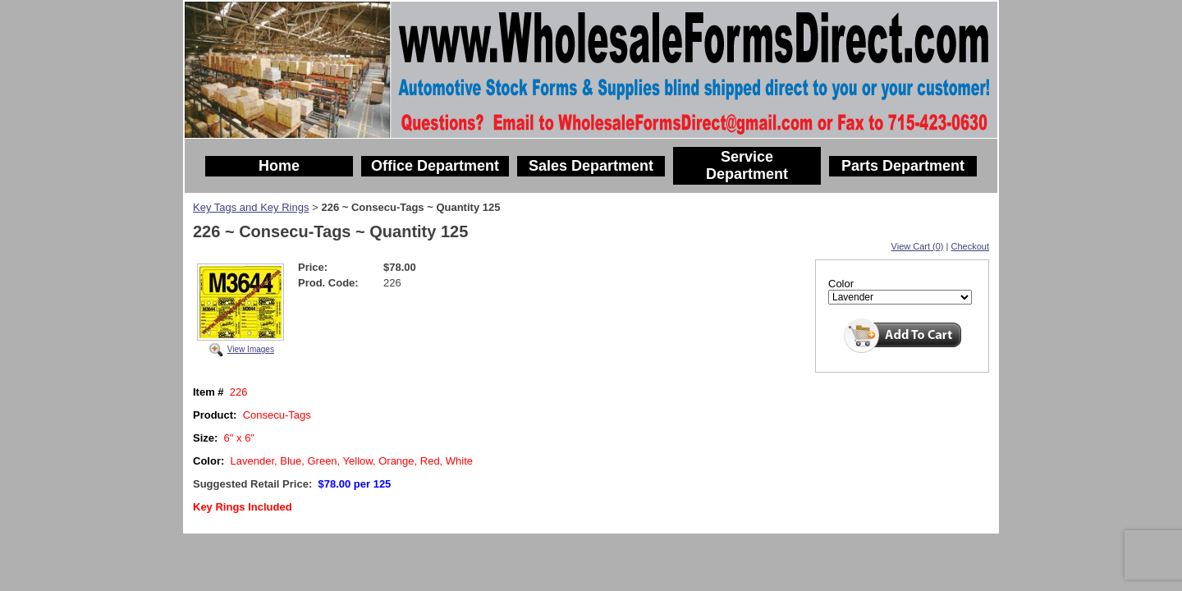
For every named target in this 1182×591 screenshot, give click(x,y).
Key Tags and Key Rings (251, 207)
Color (841, 283)
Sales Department (591, 166)
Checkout (970, 246)
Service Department (747, 165)
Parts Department (902, 166)
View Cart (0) (917, 246)
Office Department (435, 166)
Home (279, 166)
